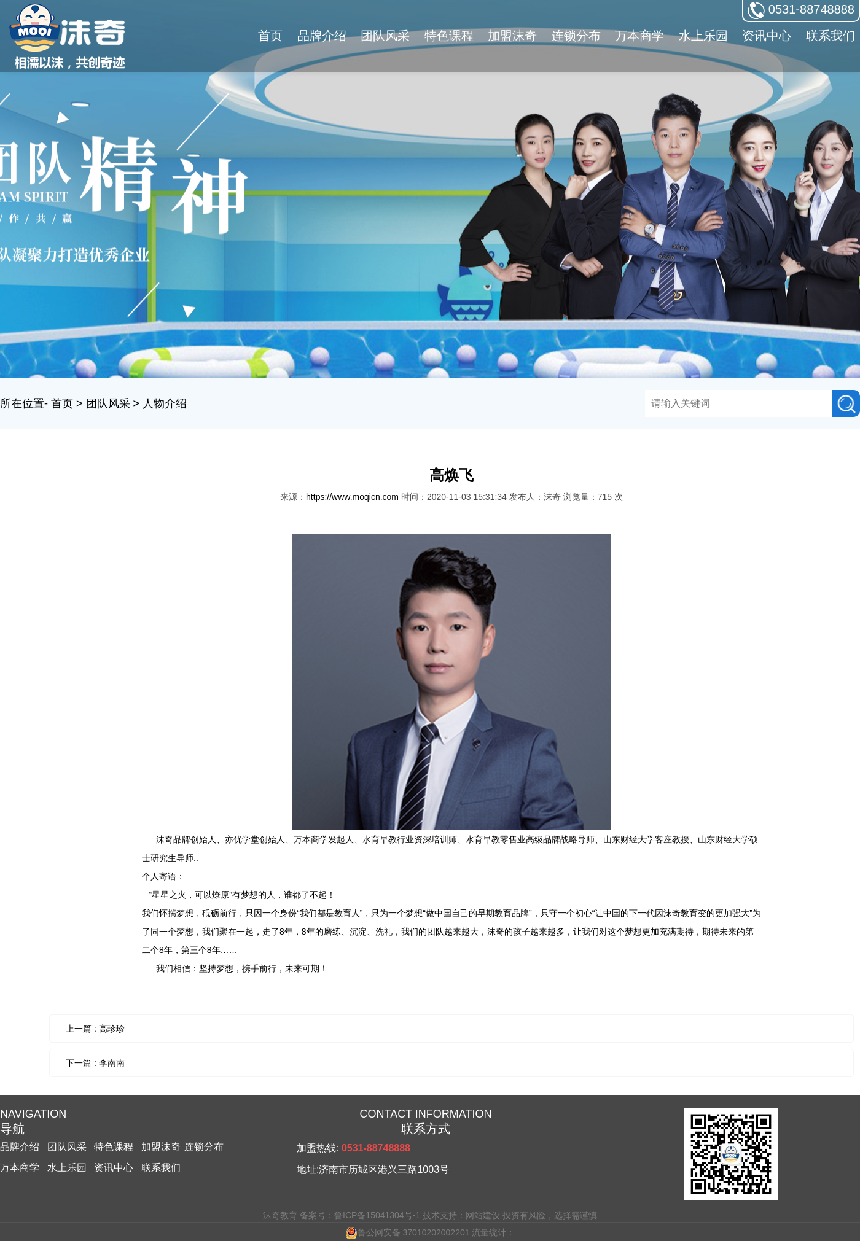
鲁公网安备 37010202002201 (407, 1232)
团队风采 (108, 403)
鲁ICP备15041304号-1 (377, 1215)
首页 (270, 35)
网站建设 (483, 1215)
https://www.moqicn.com (352, 497)
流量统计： (493, 1232)
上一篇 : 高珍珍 (95, 1028)
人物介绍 (165, 403)
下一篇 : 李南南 (95, 1063)
